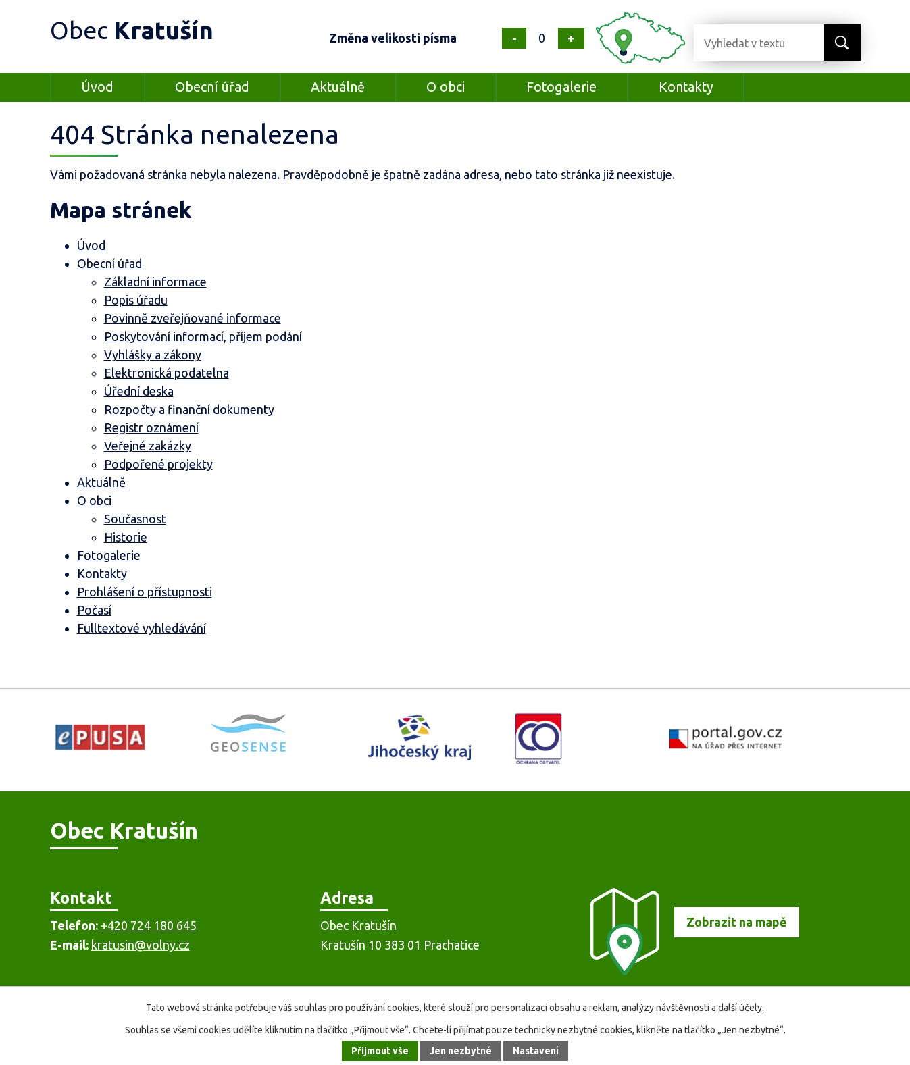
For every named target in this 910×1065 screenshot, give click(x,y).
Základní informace (155, 281)
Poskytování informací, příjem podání (203, 336)
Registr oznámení (151, 427)
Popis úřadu (136, 300)
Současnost (135, 518)
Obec (131, 30)
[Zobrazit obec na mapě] (688, 970)
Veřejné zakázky (147, 445)
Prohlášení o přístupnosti (144, 591)
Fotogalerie (561, 87)
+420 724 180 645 (149, 925)
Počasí (94, 610)
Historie (125, 537)
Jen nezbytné (461, 1050)
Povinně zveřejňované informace (192, 318)
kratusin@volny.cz (140, 945)
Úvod (97, 87)
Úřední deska (139, 391)
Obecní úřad (212, 87)
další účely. (741, 1007)
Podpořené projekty (158, 464)
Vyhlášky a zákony (152, 354)
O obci (445, 87)
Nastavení (536, 1050)
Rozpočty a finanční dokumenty (189, 409)
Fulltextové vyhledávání (141, 628)
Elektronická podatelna (166, 373)
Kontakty (686, 87)
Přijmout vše (380, 1050)
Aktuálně (338, 87)
